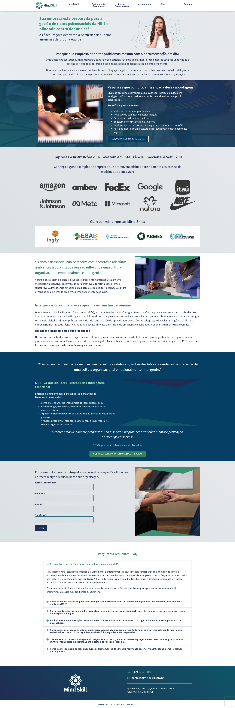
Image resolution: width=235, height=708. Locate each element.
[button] (117, 564)
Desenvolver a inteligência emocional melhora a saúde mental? (84, 564)
